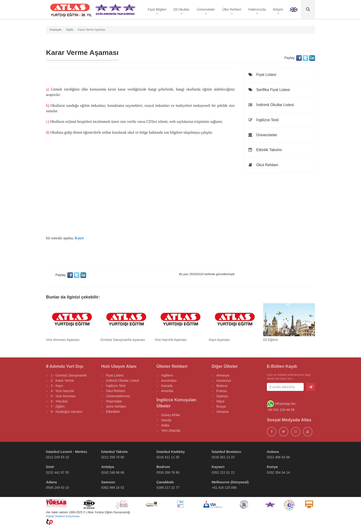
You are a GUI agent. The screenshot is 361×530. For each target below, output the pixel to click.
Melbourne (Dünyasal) (230, 482)
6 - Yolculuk (59, 401)
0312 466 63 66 (278, 457)
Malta (165, 425)
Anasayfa (55, 29)
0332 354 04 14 (278, 472)
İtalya (220, 401)
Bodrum (163, 467)
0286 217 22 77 (167, 487)
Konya (272, 467)
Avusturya (223, 380)
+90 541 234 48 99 (280, 410)
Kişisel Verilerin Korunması (63, 516)
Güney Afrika (170, 415)
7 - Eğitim (58, 406)
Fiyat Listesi (262, 75)
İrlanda (166, 420)
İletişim (278, 11)
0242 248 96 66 (112, 472)
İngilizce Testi (263, 120)
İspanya (222, 396)
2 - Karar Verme (62, 380)
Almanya (222, 375)
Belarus (221, 386)
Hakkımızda (257, 11)
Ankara (273, 452)
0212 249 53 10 (57, 457)
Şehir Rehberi (116, 406)
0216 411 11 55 (167, 457)
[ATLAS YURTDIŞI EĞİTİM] (70, 9)
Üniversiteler (206, 11)
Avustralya (168, 380)
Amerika (167, 391)
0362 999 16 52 (112, 487)
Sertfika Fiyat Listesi (269, 90)
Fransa (221, 391)
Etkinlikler (113, 412)
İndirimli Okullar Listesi (271, 105)
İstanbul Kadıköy (170, 452)
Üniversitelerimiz (118, 396)
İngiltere (167, 375)
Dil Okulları (181, 11)
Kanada (166, 386)
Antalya (107, 467)
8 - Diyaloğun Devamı (67, 412)
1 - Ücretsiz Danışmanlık (69, 375)
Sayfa (69, 29)
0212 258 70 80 (112, 457)
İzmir (50, 467)
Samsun (108, 482)
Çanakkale (165, 482)
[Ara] (308, 9)
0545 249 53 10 (57, 487)
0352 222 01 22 (223, 472)
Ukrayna (222, 412)
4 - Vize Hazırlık (62, 391)
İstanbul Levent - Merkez (66, 452)
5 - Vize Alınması (63, 396)
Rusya (221, 406)
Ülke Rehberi (231, 11)
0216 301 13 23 (223, 457)
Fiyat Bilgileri (157, 11)
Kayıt (79, 238)
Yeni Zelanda (170, 430)
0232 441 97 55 (57, 472)
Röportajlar (114, 401)
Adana (51, 482)
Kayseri (218, 467)
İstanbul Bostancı (226, 452)
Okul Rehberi (263, 165)
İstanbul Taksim (114, 452)
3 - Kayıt (57, 386)
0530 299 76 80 (167, 472)
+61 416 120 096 (224, 487)
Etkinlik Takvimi (265, 150)
